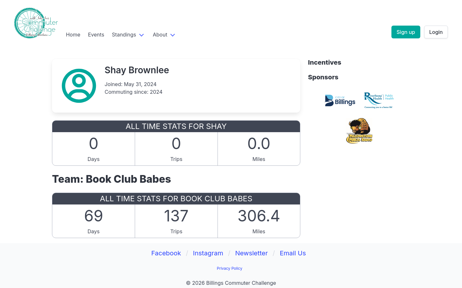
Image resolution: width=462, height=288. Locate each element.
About (160, 34)
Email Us (293, 253)
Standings (124, 34)
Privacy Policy (229, 268)
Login (436, 32)
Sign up (406, 32)
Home (73, 34)
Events (96, 34)
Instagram (208, 253)
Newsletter (251, 253)
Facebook (166, 253)
